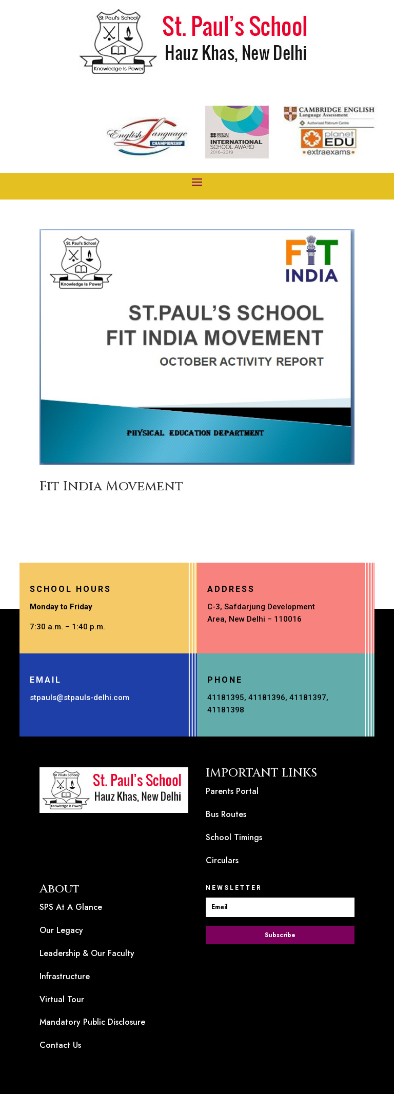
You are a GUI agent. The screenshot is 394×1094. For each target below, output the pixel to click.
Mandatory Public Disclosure (92, 1022)
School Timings (234, 837)
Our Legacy (61, 930)
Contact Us (60, 1045)
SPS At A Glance (71, 907)
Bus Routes (226, 814)
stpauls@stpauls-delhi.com (79, 697)
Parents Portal (232, 791)
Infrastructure (65, 976)
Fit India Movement (111, 486)
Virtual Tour (62, 999)
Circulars (222, 860)
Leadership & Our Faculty (87, 953)
